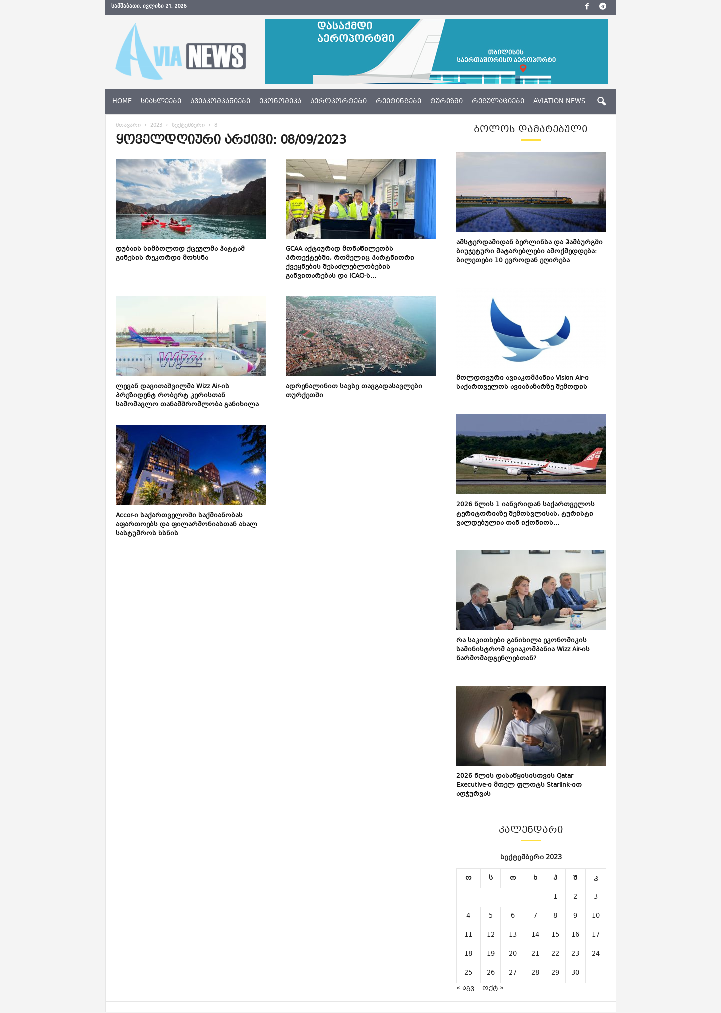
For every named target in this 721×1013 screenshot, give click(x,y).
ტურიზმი (446, 102)
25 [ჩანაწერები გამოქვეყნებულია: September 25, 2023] (468, 973)
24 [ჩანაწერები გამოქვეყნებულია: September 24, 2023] (596, 954)
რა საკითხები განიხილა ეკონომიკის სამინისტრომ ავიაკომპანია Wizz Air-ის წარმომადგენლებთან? (523, 649)
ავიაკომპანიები (220, 102)
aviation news (559, 102)
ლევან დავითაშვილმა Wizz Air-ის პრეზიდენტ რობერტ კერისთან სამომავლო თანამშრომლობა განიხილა (187, 395)
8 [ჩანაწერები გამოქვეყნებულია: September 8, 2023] (555, 916)
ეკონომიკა (280, 102)
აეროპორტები (338, 102)
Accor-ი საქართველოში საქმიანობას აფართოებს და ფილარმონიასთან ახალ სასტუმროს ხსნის (186, 524)
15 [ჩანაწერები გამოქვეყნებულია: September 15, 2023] (555, 935)
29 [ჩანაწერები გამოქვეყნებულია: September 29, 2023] (555, 973)
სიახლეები (161, 102)
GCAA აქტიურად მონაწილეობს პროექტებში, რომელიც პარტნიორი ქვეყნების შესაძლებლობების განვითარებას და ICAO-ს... (350, 263)
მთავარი (128, 125)
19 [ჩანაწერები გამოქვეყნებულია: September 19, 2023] (491, 954)
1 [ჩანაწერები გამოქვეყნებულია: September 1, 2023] (555, 897)
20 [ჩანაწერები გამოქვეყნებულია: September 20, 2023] (513, 954)
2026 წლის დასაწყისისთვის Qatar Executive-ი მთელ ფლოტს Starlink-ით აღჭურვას (519, 785)
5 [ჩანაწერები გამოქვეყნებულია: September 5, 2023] (491, 916)
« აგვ (465, 988)
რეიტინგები (398, 102)
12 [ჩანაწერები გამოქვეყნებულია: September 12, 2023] (491, 935)
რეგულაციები (498, 102)
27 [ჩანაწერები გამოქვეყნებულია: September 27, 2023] (513, 973)
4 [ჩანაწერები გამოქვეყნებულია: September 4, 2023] (468, 916)
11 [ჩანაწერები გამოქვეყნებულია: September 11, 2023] (468, 935)
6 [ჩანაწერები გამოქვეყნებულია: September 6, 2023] (513, 916)
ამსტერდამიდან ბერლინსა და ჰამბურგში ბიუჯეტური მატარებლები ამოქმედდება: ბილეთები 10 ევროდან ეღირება (529, 251)
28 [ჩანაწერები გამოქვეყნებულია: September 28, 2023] (535, 973)
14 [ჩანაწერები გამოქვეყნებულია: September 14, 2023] (535, 935)
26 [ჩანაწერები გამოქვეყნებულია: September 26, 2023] (491, 973)
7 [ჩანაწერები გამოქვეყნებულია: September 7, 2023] (535, 916)
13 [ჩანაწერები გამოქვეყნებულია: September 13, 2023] (513, 935)
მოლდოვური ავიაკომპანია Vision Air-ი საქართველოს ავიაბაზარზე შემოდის (522, 383)
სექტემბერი (188, 125)
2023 (156, 125)
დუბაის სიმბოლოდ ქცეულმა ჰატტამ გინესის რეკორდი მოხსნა (180, 254)
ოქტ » (493, 988)
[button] (601, 102)
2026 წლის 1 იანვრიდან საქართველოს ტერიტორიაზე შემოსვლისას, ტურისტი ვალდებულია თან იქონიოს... (525, 514)
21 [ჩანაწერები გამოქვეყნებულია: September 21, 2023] (535, 954)
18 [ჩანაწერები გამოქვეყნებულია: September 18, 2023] (468, 954)
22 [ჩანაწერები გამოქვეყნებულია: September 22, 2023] (555, 954)
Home (122, 102)
